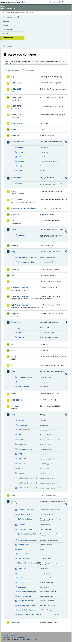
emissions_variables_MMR (28, 257)
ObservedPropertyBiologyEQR (28, 563)
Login (54, 2)
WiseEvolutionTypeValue (27, 610)
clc (19, 328)
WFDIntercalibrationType (27, 591)
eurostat (15, 214)
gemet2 (14, 245)
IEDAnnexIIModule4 (20, 305)
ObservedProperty (24, 558)
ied (12, 282)
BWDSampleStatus (25, 519)
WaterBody (22, 587)
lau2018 (14, 357)
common (15, 136)
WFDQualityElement (25, 601)
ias (12, 275)
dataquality (16, 178)
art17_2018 (16, 115)
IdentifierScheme (24, 545)
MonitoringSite (23, 554)
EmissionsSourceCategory (28, 540)
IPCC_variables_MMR (26, 262)
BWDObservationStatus (26, 510)
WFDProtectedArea (25, 596)
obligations (22, 166)
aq (12, 77)
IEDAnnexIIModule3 (20, 296)
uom (13, 495)
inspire (14, 313)
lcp (12, 365)
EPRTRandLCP (18, 200)
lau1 (13, 344)
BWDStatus (22, 525)
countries (21, 235)
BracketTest (22, 425)
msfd (13, 371)
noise (13, 394)
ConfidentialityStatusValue (27, 534)
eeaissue (21, 161)
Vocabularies (8, 38)
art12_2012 (16, 83)
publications (17, 400)
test (13, 415)
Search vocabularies (13, 70)
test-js (20, 454)
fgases (14, 229)
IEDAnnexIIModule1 (20, 288)
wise (13, 501)
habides (15, 269)
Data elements (8, 29)
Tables (5, 25)
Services (6, 42)
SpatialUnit (22, 569)
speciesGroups (23, 386)
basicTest (21, 420)
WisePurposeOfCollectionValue (28, 614)
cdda (13, 129)
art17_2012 (16, 106)
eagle (20, 333)
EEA (12, 2)
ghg (13, 252)
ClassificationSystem (25, 529)
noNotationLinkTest (25, 449)
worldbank (16, 622)
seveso (14, 406)
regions (21, 382)
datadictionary (17, 142)
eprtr (13, 191)
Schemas (6, 33)
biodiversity (16, 123)
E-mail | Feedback (9, 635)
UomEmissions (23, 578)
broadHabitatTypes (25, 377)
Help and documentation (12, 17)
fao (12, 221)
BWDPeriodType (24, 514)
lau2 (13, 350)
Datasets (6, 21)
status (20, 170)
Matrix (20, 549)
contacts (21, 148)
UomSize (21, 582)
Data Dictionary (19, 12)
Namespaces (7, 46)
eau (19, 434)
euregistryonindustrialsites (23, 208)
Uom (19, 573)
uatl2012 (21, 337)
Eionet (12, 12)
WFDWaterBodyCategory (27, 605)
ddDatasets (22, 152)
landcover (16, 322)
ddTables (21, 157)
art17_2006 (16, 98)
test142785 (22, 458)
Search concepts (30, 70)
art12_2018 (16, 89)
